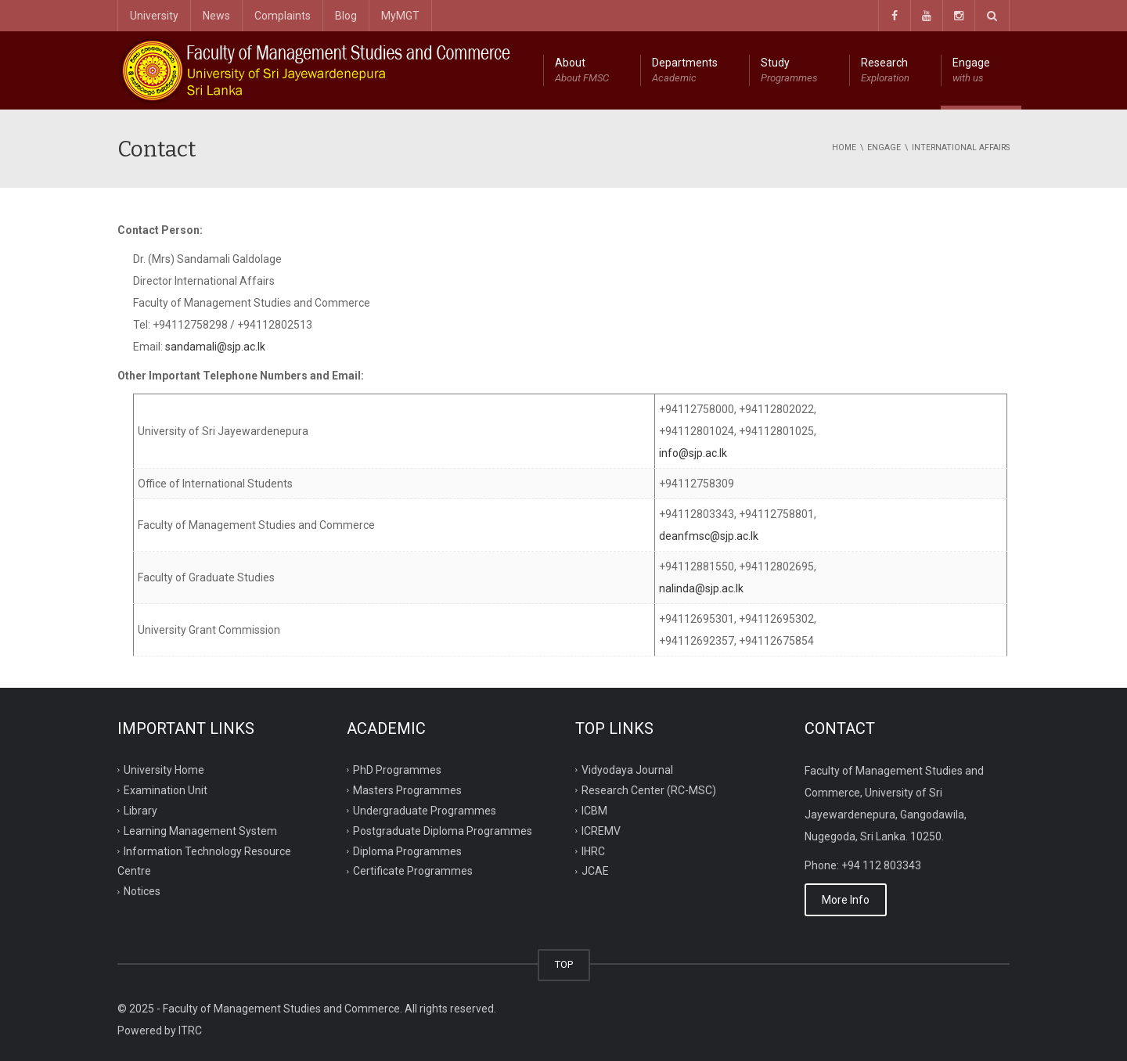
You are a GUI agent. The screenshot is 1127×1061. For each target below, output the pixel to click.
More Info (846, 900)
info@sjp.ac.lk (693, 453)
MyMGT (400, 15)
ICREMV (601, 830)
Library (140, 810)
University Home (164, 770)
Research (885, 71)
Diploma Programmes (407, 850)
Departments (685, 71)
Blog (346, 15)
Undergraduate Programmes (424, 810)
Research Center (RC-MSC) (649, 790)
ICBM (594, 810)
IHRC (593, 850)
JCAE (595, 871)
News (216, 15)
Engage (971, 71)
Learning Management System (200, 830)
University (154, 15)
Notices (142, 891)
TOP (564, 964)
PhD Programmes (397, 770)
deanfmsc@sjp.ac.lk (708, 536)
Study (789, 71)
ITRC (190, 1030)
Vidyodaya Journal (627, 770)
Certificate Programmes (413, 871)
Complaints (282, 15)
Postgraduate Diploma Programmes (442, 830)
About (582, 71)
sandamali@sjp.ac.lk (215, 346)
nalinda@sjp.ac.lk (701, 588)
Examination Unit (165, 790)
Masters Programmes (407, 790)
